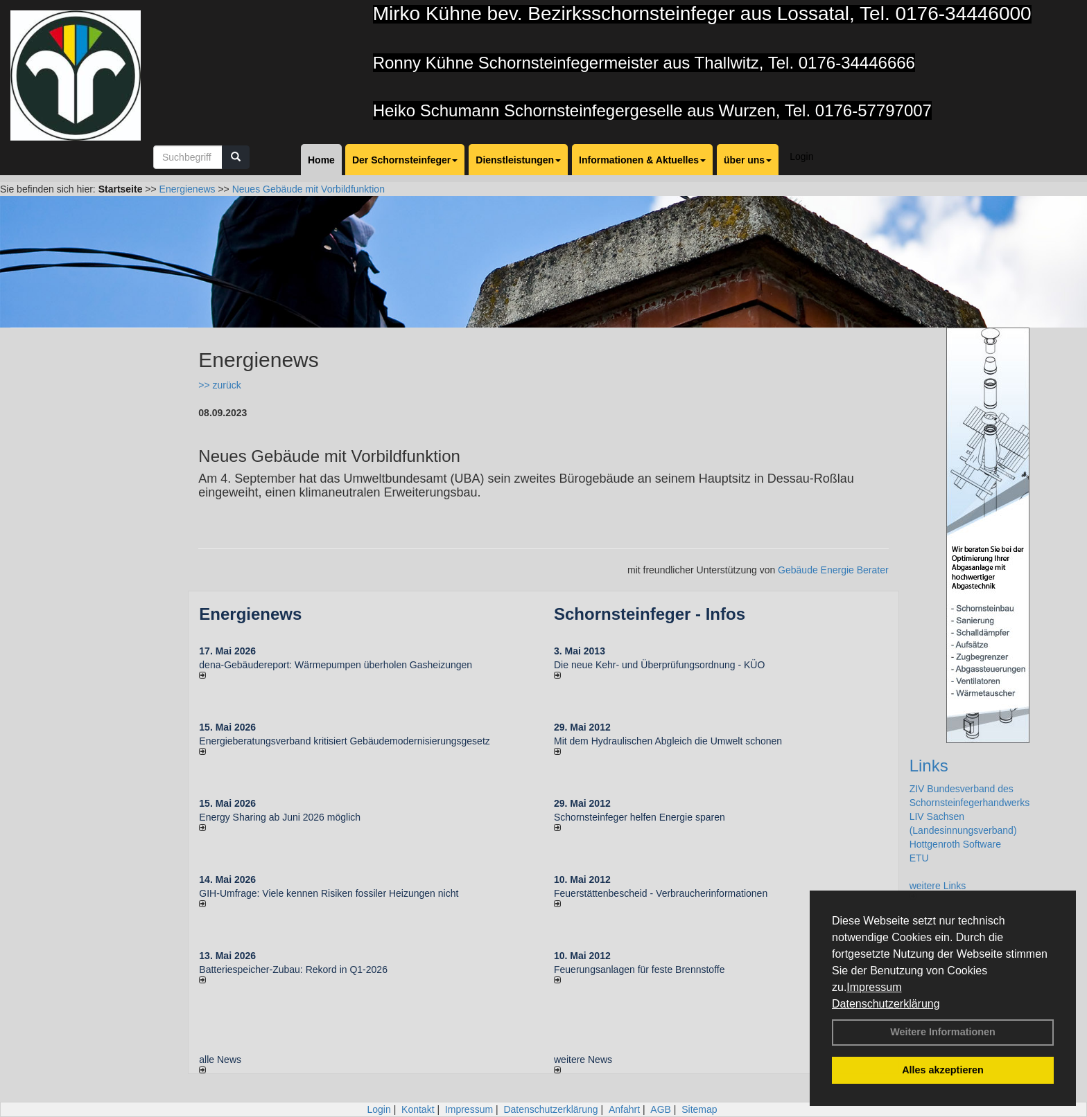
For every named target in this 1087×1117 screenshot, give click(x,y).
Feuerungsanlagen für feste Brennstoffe (639, 969)
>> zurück (219, 385)
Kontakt (417, 1109)
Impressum (873, 987)
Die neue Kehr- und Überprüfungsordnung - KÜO (659, 664)
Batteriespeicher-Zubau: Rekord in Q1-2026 (293, 969)
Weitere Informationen (942, 1031)
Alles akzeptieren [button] (943, 1069)
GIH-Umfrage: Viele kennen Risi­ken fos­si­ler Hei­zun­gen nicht (328, 893)
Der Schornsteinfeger (405, 160)
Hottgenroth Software (955, 844)
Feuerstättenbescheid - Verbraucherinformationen (660, 893)
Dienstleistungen (518, 160)
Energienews (250, 614)
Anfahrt (624, 1109)
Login (801, 156)
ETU (919, 858)
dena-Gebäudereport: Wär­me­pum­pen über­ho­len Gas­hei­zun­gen (335, 664)
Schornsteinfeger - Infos (649, 614)
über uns (748, 160)
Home (321, 160)
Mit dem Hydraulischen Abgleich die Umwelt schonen (668, 741)
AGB (660, 1109)
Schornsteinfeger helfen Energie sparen (639, 817)
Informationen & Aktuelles (642, 160)
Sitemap (699, 1109)
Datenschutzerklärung (886, 1004)
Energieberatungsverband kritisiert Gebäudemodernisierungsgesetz (344, 741)
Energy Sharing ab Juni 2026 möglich (279, 817)
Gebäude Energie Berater (833, 569)
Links (929, 765)
